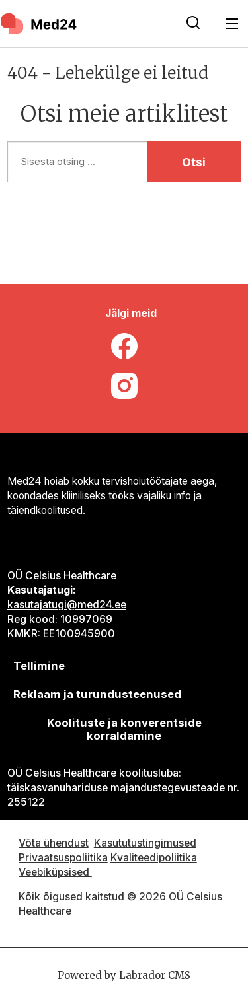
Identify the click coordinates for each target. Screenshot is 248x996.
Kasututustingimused (145, 843)
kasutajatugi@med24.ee (66, 604)
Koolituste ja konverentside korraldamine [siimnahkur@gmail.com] (124, 729)
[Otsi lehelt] (193, 24)
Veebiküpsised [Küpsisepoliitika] (55, 872)
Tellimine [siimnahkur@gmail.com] (39, 665)
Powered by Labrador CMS (124, 975)
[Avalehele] (39, 23)
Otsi (194, 162)
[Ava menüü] (232, 23)
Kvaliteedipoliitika (153, 857)
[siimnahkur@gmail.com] (97, 694)
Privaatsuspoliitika (63, 857)
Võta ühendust (54, 843)
